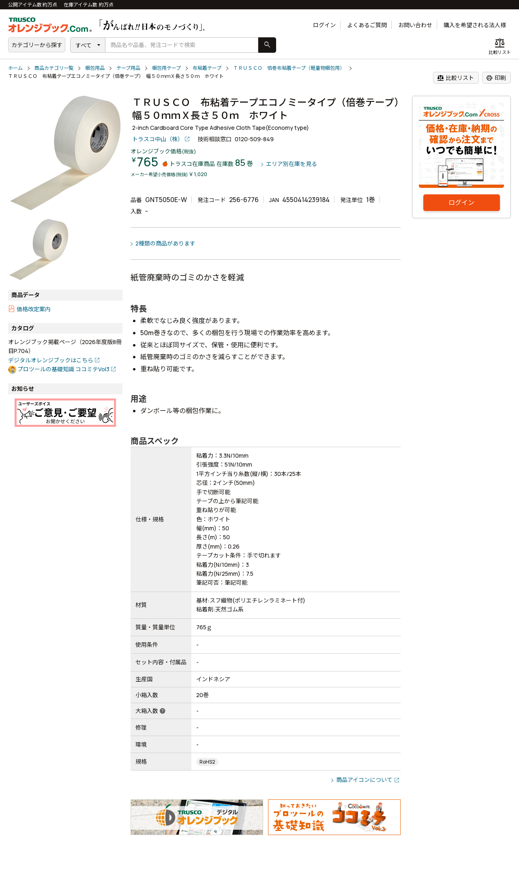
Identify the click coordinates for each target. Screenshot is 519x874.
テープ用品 (128, 68)
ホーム (15, 68)
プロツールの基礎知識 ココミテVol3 (63, 369)
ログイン (324, 25)
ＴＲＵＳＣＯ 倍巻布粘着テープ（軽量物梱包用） (289, 68)
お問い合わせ (415, 25)
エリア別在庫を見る (291, 164)
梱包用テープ (166, 68)
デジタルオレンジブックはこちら (50, 360)
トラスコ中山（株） (157, 139)
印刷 (496, 78)
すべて (83, 45)
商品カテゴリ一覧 (53, 68)
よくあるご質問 (367, 25)
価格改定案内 (34, 309)
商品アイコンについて (364, 780)
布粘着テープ (207, 68)
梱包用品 (95, 68)
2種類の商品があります (165, 243)
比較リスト (455, 78)
